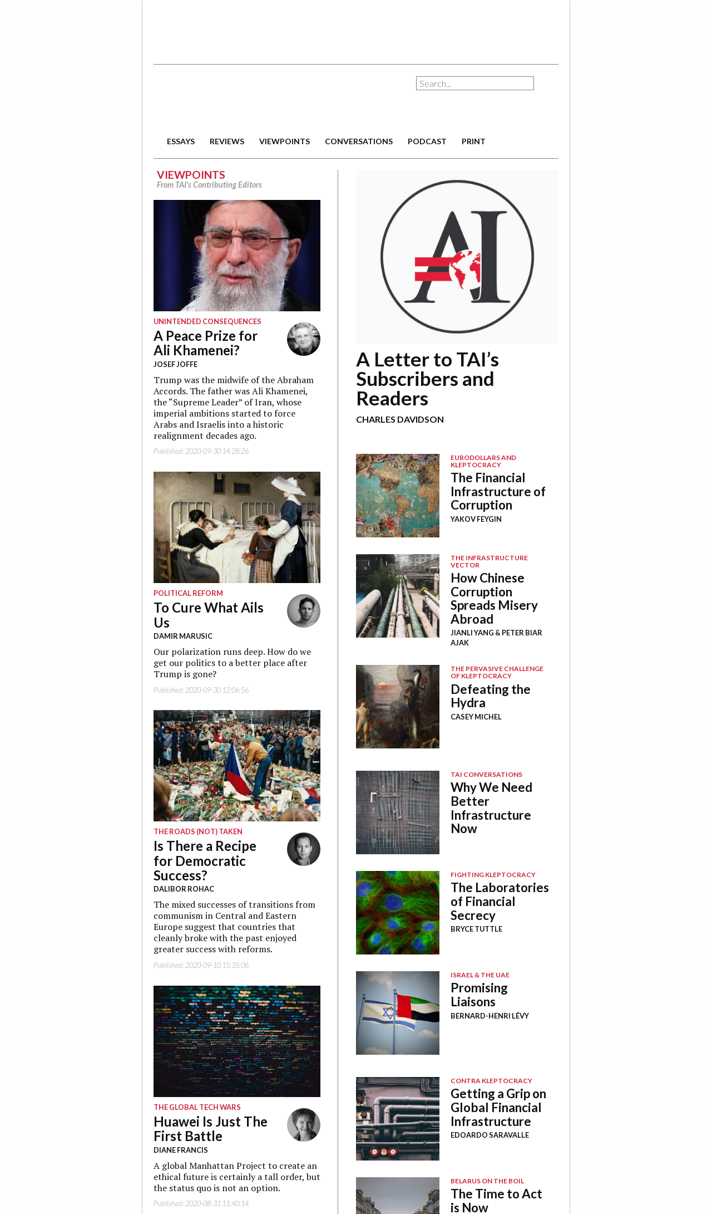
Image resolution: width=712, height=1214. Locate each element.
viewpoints (284, 141)
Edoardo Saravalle (490, 1134)
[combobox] (475, 83)
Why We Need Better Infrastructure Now (491, 808)
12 (457, 257)
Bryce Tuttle (476, 928)
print (474, 141)
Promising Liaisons (479, 994)
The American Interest (231, 99)
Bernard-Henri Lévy (490, 1015)
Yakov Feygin (476, 519)
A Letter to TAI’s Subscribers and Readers (427, 378)
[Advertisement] (356, 28)
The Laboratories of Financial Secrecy (500, 901)
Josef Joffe (175, 364)
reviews (227, 141)
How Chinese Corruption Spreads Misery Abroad (494, 598)
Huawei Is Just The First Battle (211, 1128)
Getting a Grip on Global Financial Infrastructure (498, 1107)
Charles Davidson (400, 419)
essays (181, 141)
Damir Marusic (183, 636)
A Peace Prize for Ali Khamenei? (206, 342)
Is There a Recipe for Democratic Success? (205, 860)
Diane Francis (181, 1150)
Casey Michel (476, 716)
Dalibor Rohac (184, 888)
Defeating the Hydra (491, 696)
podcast (427, 141)
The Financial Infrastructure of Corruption (498, 491)
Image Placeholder (397, 495)
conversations (359, 141)
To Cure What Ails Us (209, 614)
